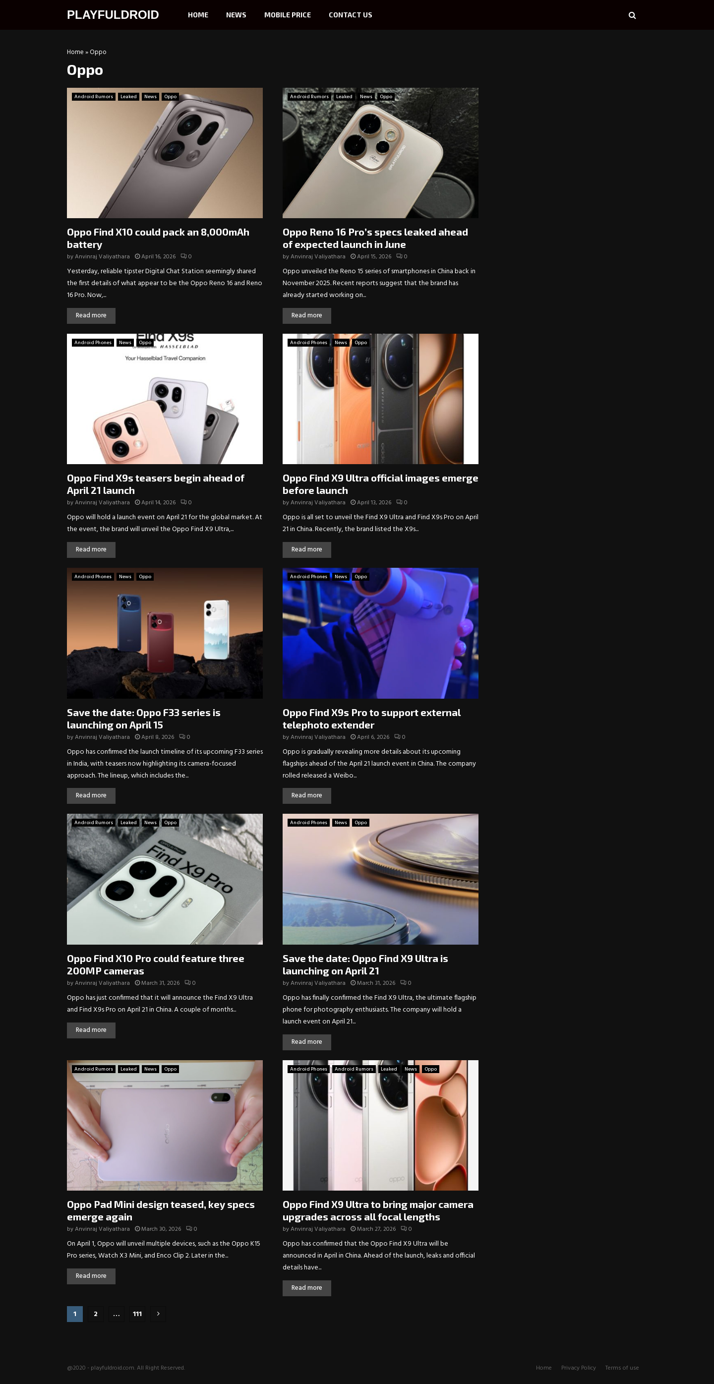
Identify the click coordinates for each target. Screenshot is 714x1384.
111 (137, 1314)
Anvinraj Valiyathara (102, 257)
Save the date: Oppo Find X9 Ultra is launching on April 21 (365, 964)
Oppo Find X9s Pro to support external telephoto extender (372, 718)
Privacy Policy (578, 1368)
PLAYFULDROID (113, 14)
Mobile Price (287, 14)
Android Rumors (93, 97)
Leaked (128, 97)
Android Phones (93, 343)
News (236, 14)
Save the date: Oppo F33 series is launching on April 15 (144, 718)
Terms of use (622, 1368)
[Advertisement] (572, 112)
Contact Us (350, 14)
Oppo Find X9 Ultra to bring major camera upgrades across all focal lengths (378, 1210)
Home (198, 14)
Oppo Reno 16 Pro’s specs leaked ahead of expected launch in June (375, 238)
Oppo (170, 97)
